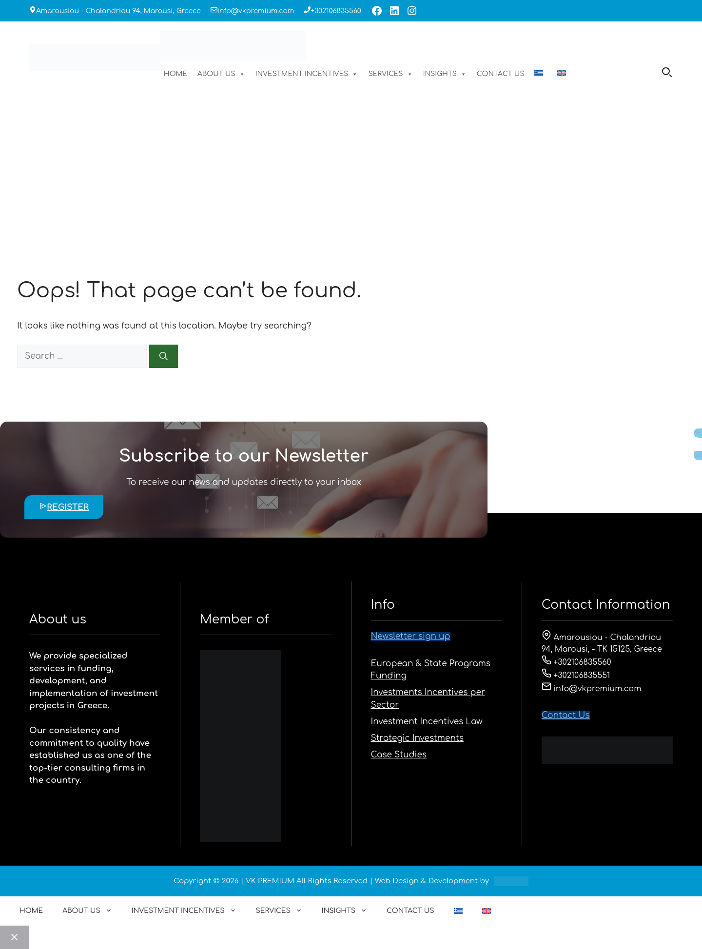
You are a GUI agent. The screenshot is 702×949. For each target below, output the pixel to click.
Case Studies (399, 754)
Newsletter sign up (410, 636)
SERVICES (390, 74)
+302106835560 (336, 11)
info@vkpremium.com (255, 11)
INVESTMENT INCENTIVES (306, 74)
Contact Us (566, 715)
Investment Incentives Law (427, 721)
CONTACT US (501, 73)
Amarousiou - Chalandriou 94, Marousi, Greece (118, 11)
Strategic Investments (417, 738)
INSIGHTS (445, 74)
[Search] (163, 356)
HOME (175, 73)
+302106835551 (576, 675)
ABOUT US (221, 74)
